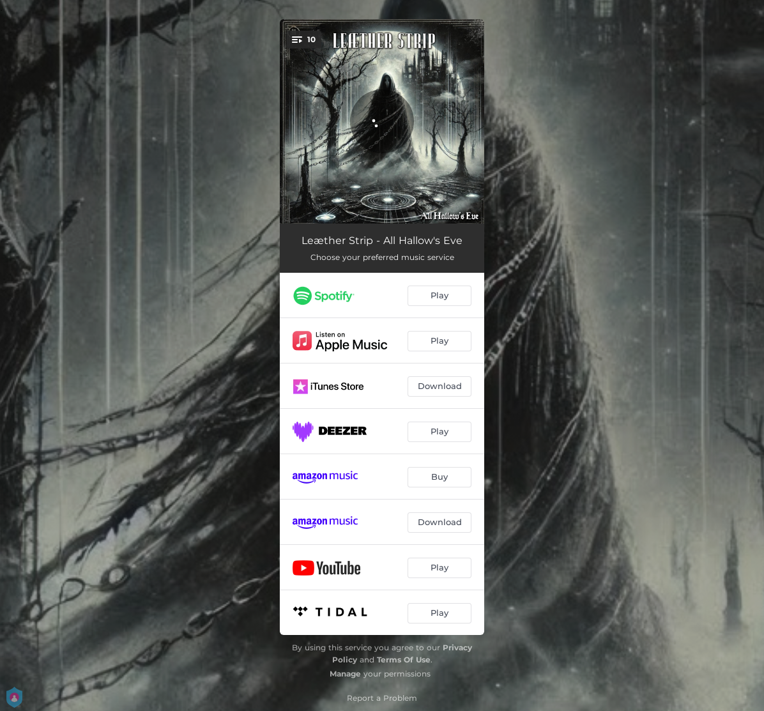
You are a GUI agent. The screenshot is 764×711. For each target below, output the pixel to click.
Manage (345, 673)
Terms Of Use (404, 659)
